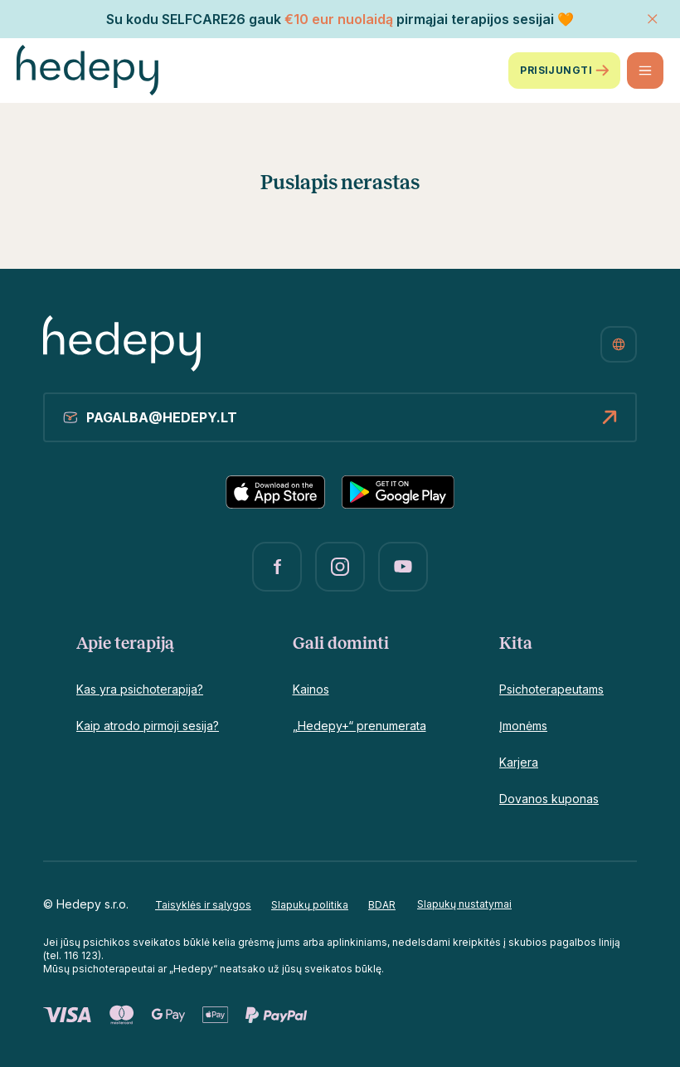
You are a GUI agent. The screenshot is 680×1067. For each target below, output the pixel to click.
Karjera (518, 762)
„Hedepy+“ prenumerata (359, 726)
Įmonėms (523, 726)
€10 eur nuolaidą (338, 19)
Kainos (311, 689)
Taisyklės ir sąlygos (203, 905)
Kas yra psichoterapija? (139, 689)
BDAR (382, 905)
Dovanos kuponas (549, 799)
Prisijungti (564, 70)
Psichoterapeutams (551, 689)
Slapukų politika (309, 905)
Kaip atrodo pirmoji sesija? (147, 726)
